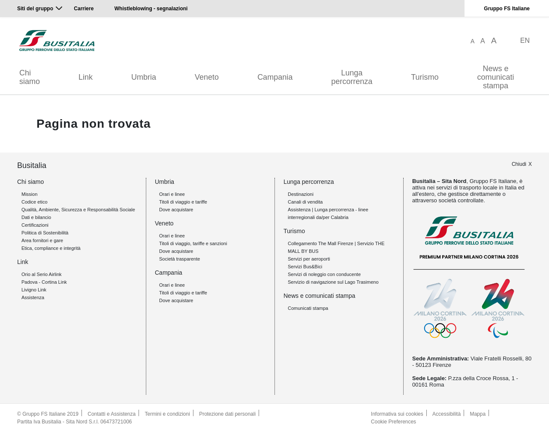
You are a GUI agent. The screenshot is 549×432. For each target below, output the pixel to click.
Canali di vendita (305, 201)
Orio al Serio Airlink (41, 274)
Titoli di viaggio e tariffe (183, 201)
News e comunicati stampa (495, 77)
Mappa (478, 414)
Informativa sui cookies (397, 414)
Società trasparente (179, 258)
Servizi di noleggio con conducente (324, 274)
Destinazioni (301, 194)
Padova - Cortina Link (44, 282)
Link (85, 77)
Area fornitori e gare (42, 240)
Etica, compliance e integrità (51, 248)
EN (525, 40)
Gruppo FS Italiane (507, 9)
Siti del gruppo (35, 9)
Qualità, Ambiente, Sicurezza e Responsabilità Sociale (78, 209)
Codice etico (34, 201)
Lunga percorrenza (351, 77)
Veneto (207, 77)
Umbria (143, 77)
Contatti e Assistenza (111, 414)
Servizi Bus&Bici (305, 266)
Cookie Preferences (393, 422)
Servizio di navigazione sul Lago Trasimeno (333, 282)
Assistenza (32, 297)
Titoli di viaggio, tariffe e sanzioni (193, 243)
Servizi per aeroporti (309, 258)
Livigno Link (33, 289)
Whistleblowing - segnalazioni (151, 9)
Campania (275, 77)
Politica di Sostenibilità (44, 232)
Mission (29, 194)
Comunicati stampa (308, 308)
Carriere (84, 9)
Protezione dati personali (227, 414)
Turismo (424, 77)
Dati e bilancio (36, 217)
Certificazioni (34, 225)
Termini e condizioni (167, 414)
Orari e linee (172, 194)
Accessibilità (446, 414)
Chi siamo (29, 77)
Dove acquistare (176, 209)
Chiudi (519, 164)
